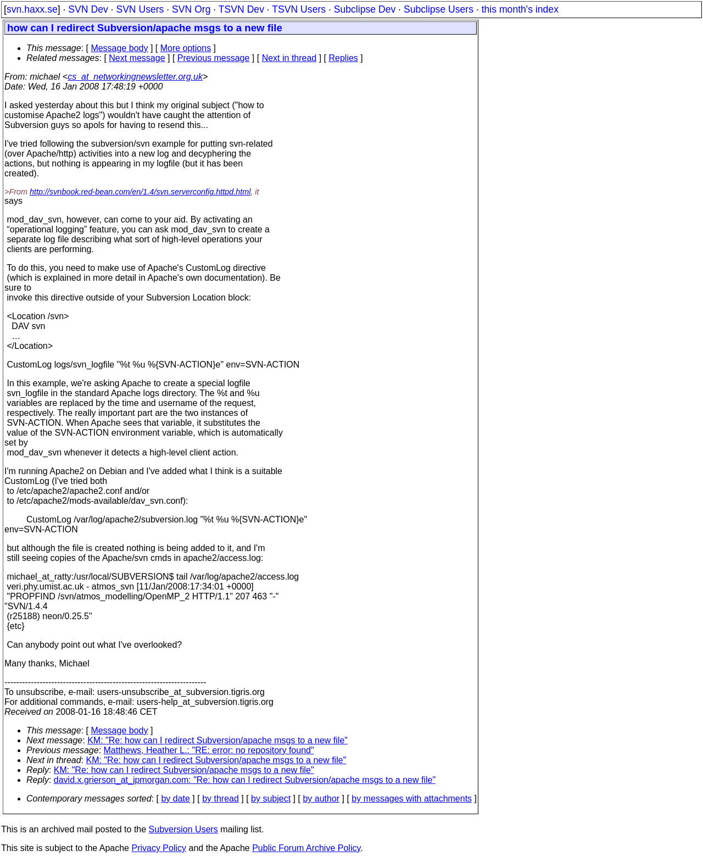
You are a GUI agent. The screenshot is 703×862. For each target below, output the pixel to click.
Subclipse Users (438, 9)
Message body (119, 48)
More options (185, 48)
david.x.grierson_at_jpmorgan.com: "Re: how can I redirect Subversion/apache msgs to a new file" (245, 780)
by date (175, 798)
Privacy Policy (158, 848)
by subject (271, 798)
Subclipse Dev (364, 9)
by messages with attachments (412, 798)
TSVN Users (299, 9)
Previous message (213, 58)
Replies (343, 58)
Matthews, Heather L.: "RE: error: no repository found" (209, 750)
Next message (137, 58)
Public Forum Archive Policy (306, 848)
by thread (220, 798)
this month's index (520, 9)
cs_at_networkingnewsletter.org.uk (135, 76)
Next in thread (289, 58)
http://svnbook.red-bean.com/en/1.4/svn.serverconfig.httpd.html (140, 191)
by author (321, 798)
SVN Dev (88, 9)
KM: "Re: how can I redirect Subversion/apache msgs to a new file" (217, 740)
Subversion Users (183, 829)
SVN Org (191, 9)
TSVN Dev (241, 9)
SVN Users (140, 9)
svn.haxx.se (32, 9)
